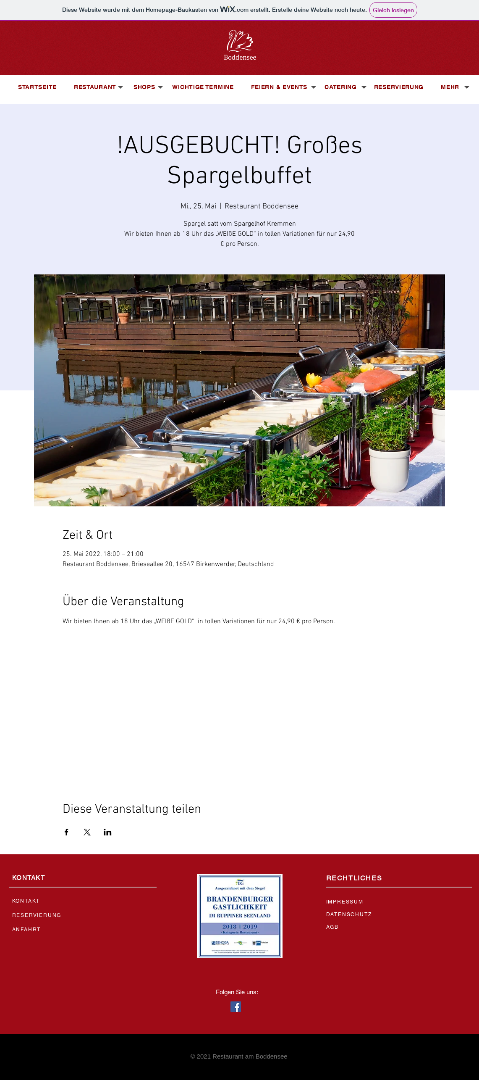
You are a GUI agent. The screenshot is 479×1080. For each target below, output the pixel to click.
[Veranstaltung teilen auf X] (87, 832)
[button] (95, 87)
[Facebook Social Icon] (235, 1006)
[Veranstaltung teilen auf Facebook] (67, 832)
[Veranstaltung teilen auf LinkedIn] (108, 832)
